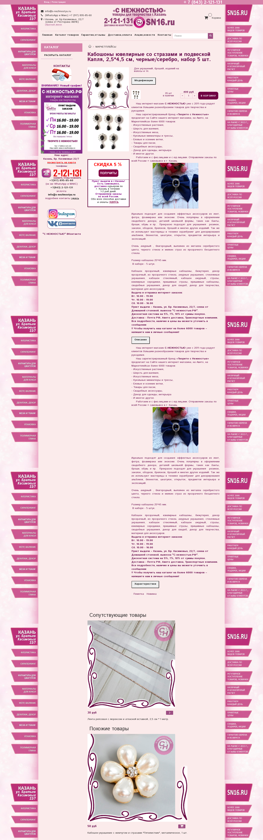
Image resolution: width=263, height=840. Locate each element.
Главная (47, 35)
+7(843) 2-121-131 (61, 187)
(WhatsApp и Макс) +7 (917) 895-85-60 (68, 15)
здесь (114, 201)
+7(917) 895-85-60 (61, 180)
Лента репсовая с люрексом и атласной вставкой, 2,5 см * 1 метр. (128, 719)
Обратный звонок (53, 25)
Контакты (164, 35)
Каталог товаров (67, 35)
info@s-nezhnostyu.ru (57, 11)
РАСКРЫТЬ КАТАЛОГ (57, 55)
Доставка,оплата (120, 35)
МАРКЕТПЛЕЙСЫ (106, 47)
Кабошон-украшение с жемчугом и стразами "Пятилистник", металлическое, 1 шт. (137, 833)
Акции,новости (144, 35)
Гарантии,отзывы (93, 35)
